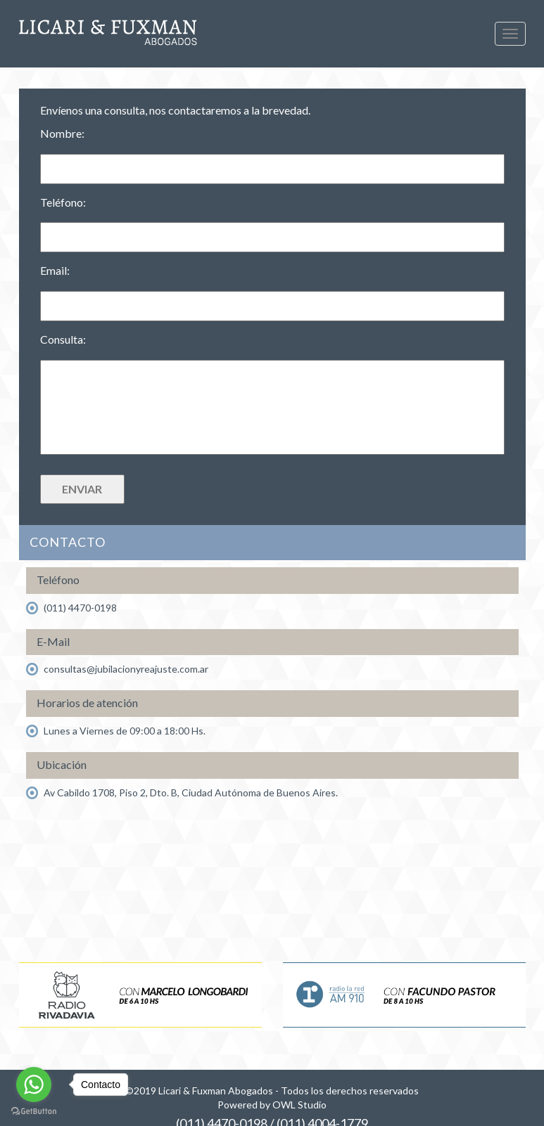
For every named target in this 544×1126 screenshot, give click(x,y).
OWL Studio (299, 1105)
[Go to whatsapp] (33, 1084)
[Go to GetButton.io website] (33, 1111)
